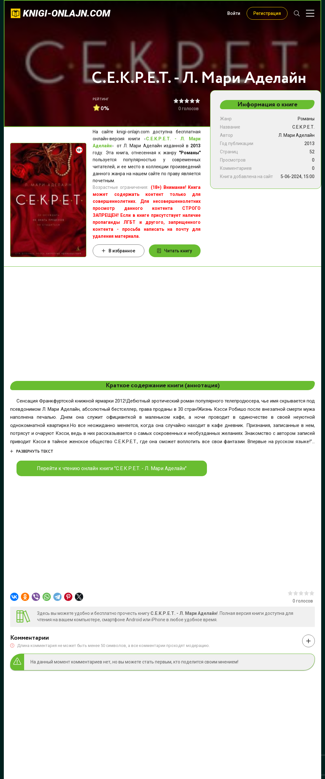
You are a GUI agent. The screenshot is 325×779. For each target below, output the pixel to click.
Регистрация (267, 13)
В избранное (118, 250)
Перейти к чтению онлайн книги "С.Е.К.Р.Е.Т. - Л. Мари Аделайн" (112, 468)
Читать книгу (174, 250)
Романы (306, 118)
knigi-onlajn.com (66, 13)
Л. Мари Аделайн (296, 135)
